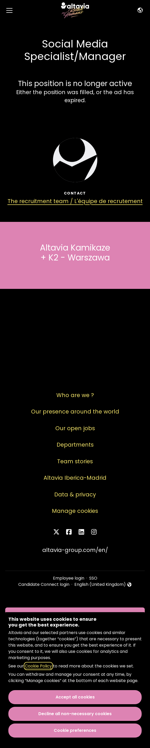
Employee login (68, 578)
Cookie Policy (38, 666)
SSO (93, 578)
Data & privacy (75, 494)
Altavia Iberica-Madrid (75, 478)
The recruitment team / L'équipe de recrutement (75, 201)
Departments (75, 444)
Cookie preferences (75, 730)
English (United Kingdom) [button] (103, 584)
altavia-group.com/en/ (75, 550)
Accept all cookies (75, 697)
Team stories (75, 461)
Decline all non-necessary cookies (75, 714)
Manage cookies (75, 511)
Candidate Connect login (43, 584)
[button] (140, 10)
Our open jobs (75, 428)
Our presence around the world (75, 411)
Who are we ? (75, 395)
